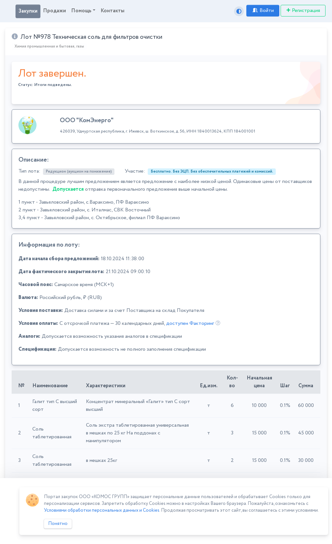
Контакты (112, 11)
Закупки (27, 11)
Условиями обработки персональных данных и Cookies (101, 510)
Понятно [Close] (58, 523)
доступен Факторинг (190, 323)
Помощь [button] (81, 11)
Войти (263, 10)
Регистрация (303, 10)
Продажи (54, 11)
